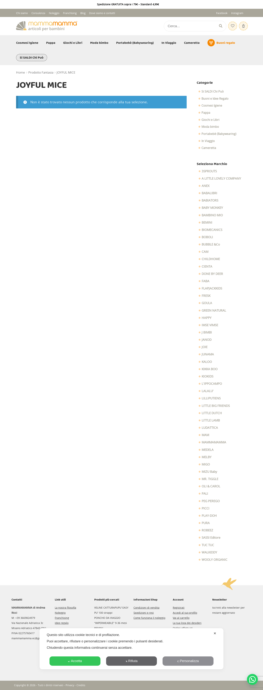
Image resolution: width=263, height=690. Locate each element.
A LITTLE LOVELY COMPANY (221, 179)
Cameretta (192, 43)
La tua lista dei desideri (187, 623)
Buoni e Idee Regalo (214, 99)
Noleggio (54, 13)
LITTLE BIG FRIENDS (216, 406)
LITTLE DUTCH (212, 413)
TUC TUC (208, 545)
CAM (205, 252)
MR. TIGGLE (210, 479)
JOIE (204, 347)
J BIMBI (207, 332)
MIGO (206, 464)
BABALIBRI (209, 193)
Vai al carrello (181, 618)
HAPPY (206, 318)
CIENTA (207, 266)
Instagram (237, 13)
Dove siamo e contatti (102, 13)
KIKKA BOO (210, 369)
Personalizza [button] (188, 661)
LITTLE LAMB (211, 420)
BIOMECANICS (212, 230)
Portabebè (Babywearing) (135, 43)
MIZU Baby (209, 472)
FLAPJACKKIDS (212, 288)
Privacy (70, 685)
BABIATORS (210, 200)
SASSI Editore (211, 538)
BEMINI (207, 223)
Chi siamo (22, 13)
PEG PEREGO (211, 501)
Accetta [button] (75, 661)
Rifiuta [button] (131, 661)
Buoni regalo (225, 42)
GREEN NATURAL (214, 310)
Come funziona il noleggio (149, 618)
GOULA (207, 303)
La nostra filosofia (65, 607)
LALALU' (208, 391)
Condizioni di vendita (146, 607)
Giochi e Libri (72, 43)
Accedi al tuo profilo (185, 612)
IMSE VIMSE (210, 325)
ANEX (205, 186)
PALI (205, 494)
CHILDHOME (211, 259)
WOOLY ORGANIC (214, 560)
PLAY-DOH (209, 516)
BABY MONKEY (212, 208)
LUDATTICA (210, 428)
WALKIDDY (209, 552)
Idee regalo (61, 623)
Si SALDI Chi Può (31, 57)
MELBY (206, 457)
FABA (205, 281)
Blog (83, 13)
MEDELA (208, 450)
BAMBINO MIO (212, 215)
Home (20, 72)
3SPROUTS (209, 171)
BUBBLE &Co (211, 244)
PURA (206, 523)
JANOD (206, 340)
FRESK (206, 296)
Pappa (50, 43)
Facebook (221, 13)
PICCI (205, 508)
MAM (205, 435)
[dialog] (131, 648)
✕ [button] (215, 633)
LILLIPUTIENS (211, 398)
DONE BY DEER (212, 274)
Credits (81, 685)
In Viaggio (169, 43)
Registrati (178, 607)
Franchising (70, 13)
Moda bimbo (99, 43)
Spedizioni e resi (144, 612)
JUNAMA (208, 354)
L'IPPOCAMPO (212, 384)
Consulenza (38, 13)
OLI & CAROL (211, 486)
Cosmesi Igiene (27, 43)
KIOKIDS (207, 376)
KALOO (207, 362)
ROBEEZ (207, 530)
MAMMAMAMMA (214, 442)
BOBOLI (207, 237)
